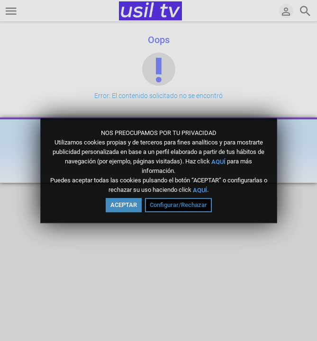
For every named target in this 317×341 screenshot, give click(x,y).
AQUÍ (218, 161)
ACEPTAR (123, 204)
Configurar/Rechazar (178, 204)
